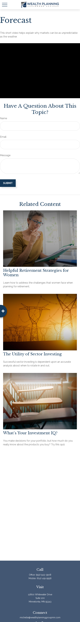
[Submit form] (8, 183)
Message (5, 155)
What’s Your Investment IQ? (30, 433)
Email (3, 136)
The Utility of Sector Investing (32, 354)
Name (3, 118)
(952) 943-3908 (43, 575)
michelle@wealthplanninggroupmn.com (40, 617)
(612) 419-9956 (44, 578)
